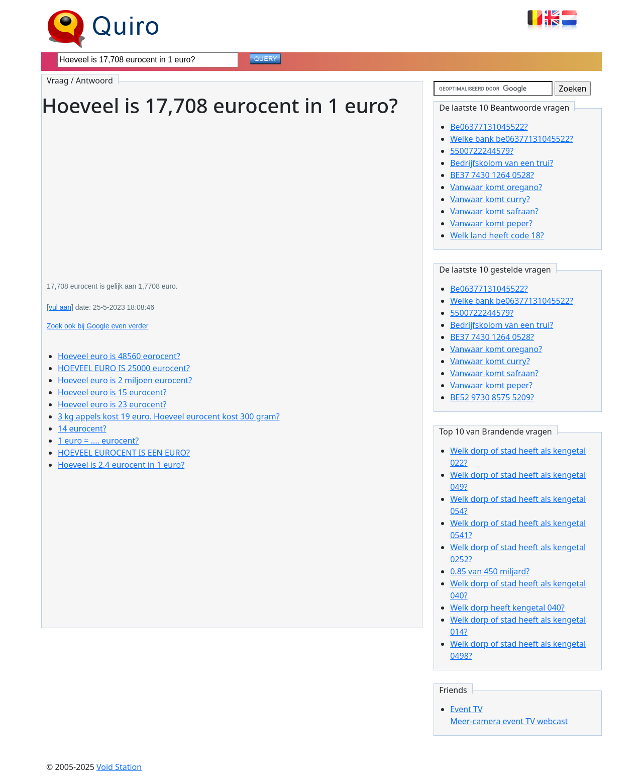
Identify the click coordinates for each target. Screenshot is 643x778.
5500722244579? (481, 150)
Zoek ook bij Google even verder (97, 326)
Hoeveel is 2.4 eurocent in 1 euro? (121, 464)
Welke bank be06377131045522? (511, 138)
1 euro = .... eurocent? (98, 440)
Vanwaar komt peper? (491, 223)
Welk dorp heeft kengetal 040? (507, 607)
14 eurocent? (82, 428)
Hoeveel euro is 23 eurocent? (112, 404)
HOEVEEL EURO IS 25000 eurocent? (124, 368)
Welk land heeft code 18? (497, 235)
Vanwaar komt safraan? (494, 211)
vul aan (60, 307)
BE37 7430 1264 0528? (492, 175)
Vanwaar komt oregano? (496, 187)
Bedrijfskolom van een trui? (501, 162)
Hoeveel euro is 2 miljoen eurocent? (125, 380)
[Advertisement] (232, 192)
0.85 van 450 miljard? (489, 571)
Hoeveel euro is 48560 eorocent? (119, 356)
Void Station (119, 766)
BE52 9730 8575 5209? (492, 397)
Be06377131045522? (489, 126)
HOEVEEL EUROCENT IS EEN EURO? (124, 452)
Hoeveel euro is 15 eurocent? (112, 392)
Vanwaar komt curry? (490, 199)
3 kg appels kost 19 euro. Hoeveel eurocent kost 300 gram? (169, 416)
